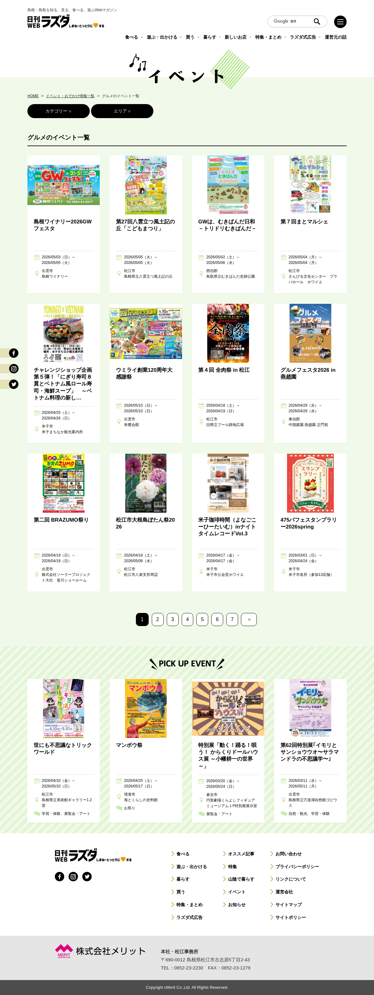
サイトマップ (289, 904)
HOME (33, 96)
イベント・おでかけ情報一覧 (70, 96)
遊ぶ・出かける (191, 866)
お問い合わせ (289, 853)
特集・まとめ (189, 904)
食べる (182, 853)
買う (180, 891)
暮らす (182, 879)
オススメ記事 (241, 853)
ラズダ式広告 (189, 917)
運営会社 (284, 891)
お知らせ (237, 904)
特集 (232, 866)
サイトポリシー (291, 917)
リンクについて (291, 879)
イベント (237, 891)
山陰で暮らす (241, 879)
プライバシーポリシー (297, 866)
